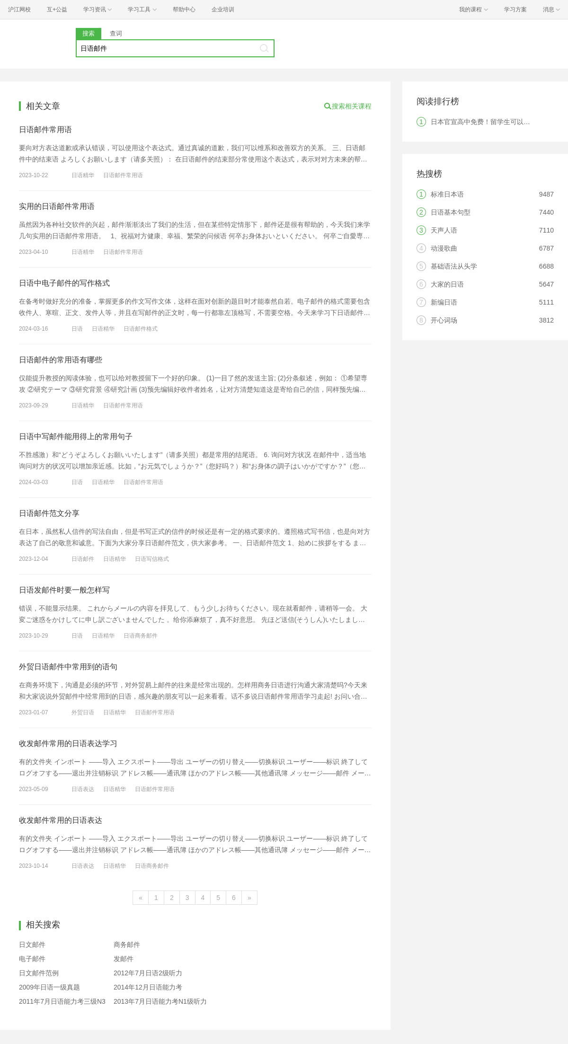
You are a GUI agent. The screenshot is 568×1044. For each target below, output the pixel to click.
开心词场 (444, 320)
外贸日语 (82, 712)
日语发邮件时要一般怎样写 (64, 590)
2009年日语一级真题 (49, 987)
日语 (77, 328)
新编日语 (444, 302)
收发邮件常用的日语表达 (60, 820)
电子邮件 (32, 959)
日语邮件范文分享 (49, 513)
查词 (116, 33)
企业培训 (223, 9)
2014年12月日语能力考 (148, 987)
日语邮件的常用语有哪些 (60, 360)
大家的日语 (447, 284)
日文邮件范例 (39, 973)
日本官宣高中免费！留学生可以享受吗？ (490, 122)
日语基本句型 (450, 212)
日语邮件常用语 (45, 130)
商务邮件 (127, 944)
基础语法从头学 (454, 266)
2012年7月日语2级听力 (148, 973)
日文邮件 (32, 944)
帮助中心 (184, 9)
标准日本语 (447, 194)
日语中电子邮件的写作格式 (64, 283)
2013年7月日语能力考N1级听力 (160, 1001)
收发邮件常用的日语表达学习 (68, 743)
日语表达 (82, 789)
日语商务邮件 (141, 635)
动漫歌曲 (444, 248)
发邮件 (123, 959)
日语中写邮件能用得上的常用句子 (76, 436)
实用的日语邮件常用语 (57, 206)
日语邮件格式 (141, 328)
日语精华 (82, 175)
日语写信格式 (152, 559)
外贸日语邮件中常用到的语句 (68, 667)
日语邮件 (82, 559)
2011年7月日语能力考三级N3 (62, 1001)
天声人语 (444, 230)
